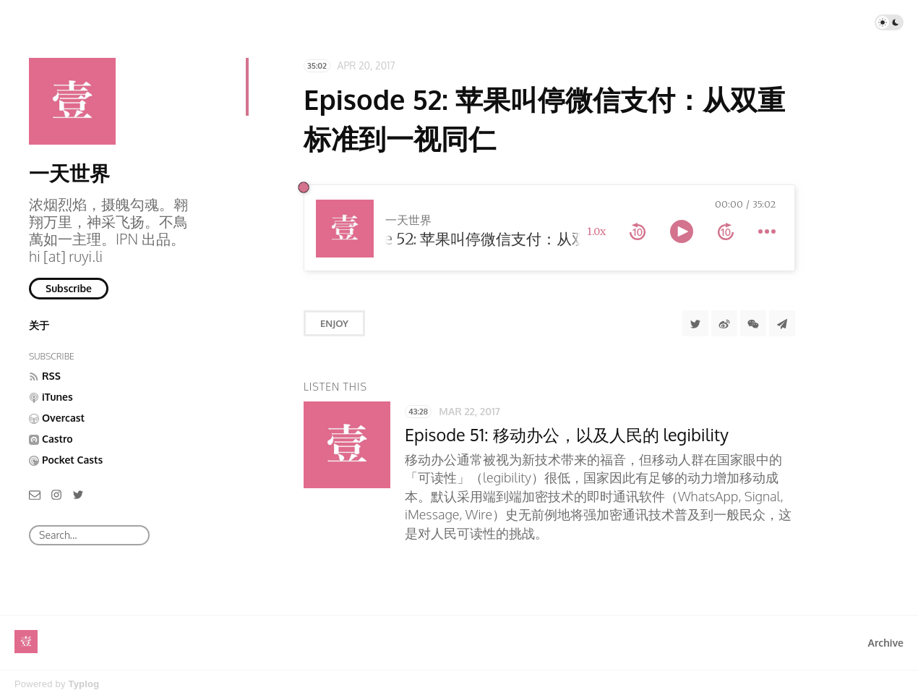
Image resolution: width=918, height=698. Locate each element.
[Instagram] (56, 493)
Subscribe (69, 288)
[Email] (34, 493)
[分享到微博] (724, 323)
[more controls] (767, 231)
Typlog (83, 683)
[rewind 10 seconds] (637, 231)
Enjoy (334, 323)
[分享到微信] (753, 323)
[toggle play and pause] (681, 231)
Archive (886, 643)
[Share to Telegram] (782, 323)
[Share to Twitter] (695, 323)
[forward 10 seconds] (726, 231)
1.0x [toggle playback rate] (596, 231)
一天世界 (69, 173)
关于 (39, 325)
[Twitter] (78, 493)
